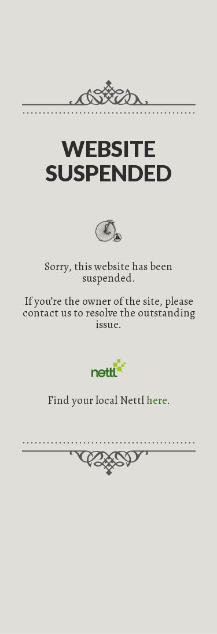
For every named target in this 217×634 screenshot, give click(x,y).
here (156, 400)
